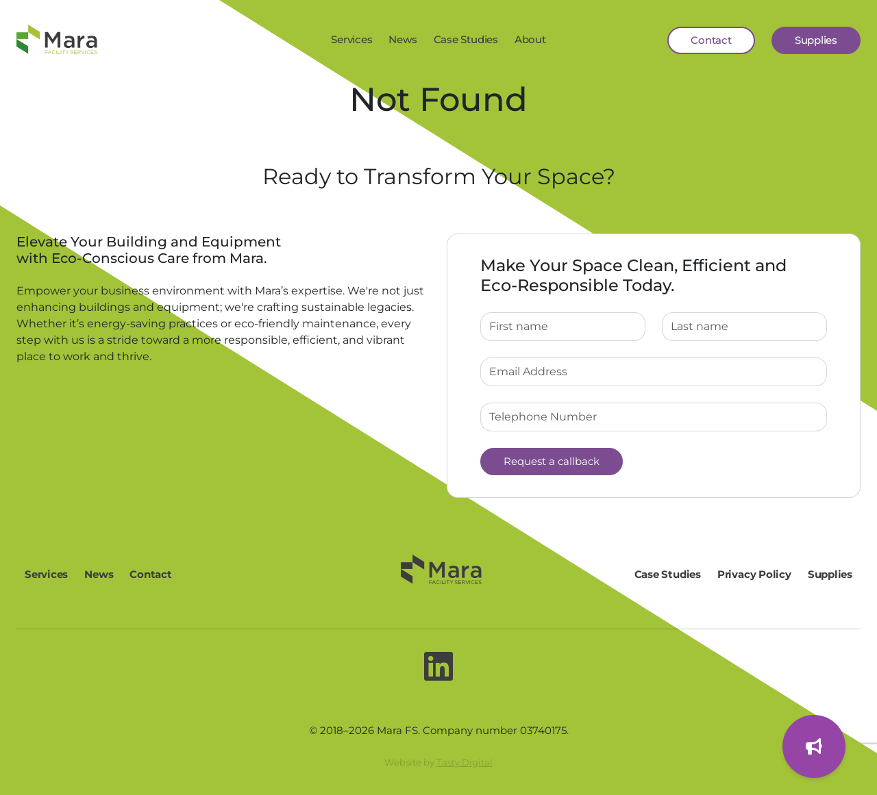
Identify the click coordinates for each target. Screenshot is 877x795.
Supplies (816, 40)
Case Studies (466, 39)
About (530, 39)
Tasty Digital (464, 762)
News (402, 39)
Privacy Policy (754, 574)
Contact (711, 40)
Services (351, 39)
